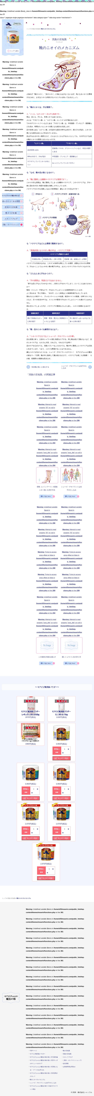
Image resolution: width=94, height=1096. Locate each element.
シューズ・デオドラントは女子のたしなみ (74, 367)
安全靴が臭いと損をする (40, 367)
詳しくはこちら (47, 496)
